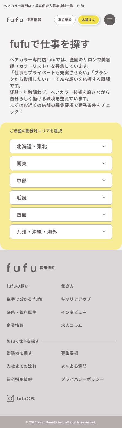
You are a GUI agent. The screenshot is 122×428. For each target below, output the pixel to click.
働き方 (67, 286)
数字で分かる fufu (25, 299)
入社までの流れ (22, 366)
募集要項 (69, 353)
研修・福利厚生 (22, 312)
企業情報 (15, 325)
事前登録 (65, 19)
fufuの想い (18, 286)
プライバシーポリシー (82, 379)
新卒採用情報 (19, 379)
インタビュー (74, 312)
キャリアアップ (76, 299)
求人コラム (71, 325)
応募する (88, 19)
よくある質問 (74, 366)
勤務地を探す (19, 353)
